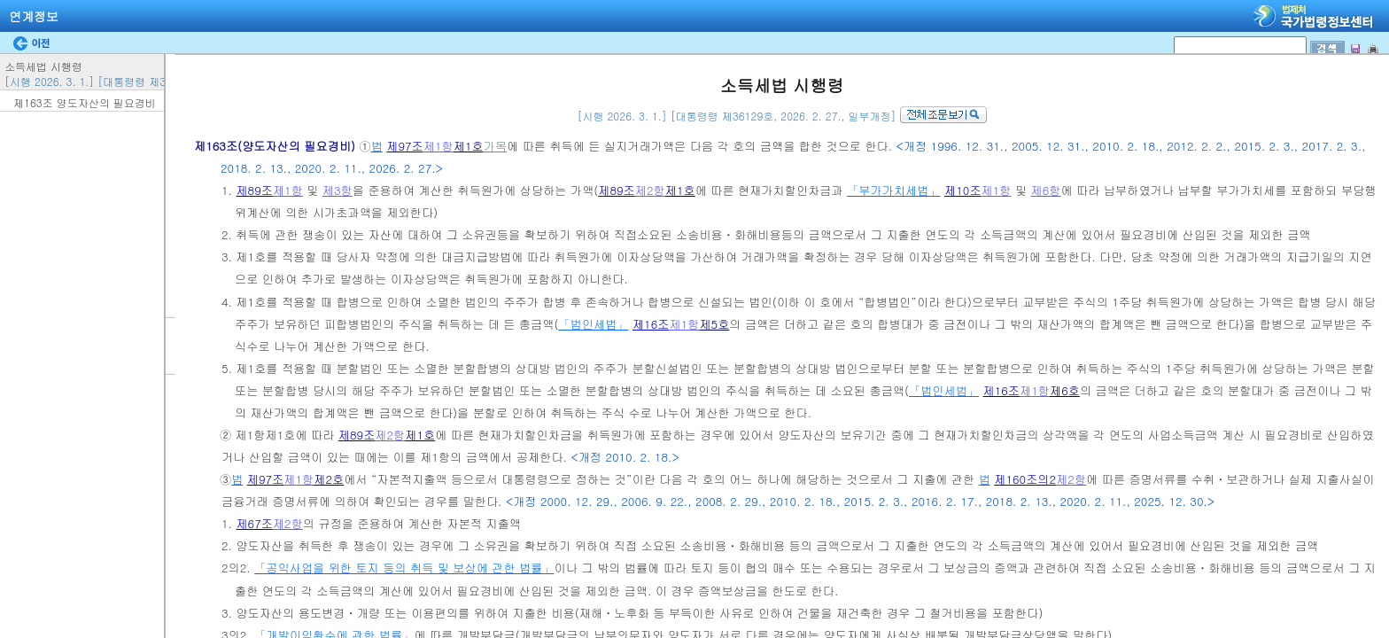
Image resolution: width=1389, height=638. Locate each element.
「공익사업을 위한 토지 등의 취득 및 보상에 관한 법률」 (404, 567)
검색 (6, 0)
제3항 (337, 190)
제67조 (254, 523)
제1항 (438, 145)
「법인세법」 (593, 323)
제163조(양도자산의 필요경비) (276, 145)
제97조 (404, 145)
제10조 (963, 190)
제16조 (651, 323)
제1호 (469, 145)
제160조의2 (1025, 479)
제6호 (1065, 390)
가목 (495, 145)
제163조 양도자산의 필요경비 (84, 102)
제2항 (650, 190)
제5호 (714, 323)
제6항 (1046, 190)
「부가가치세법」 (894, 190)
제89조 (254, 190)
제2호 (329, 479)
